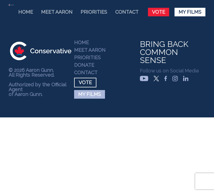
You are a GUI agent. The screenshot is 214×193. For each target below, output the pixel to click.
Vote (158, 12)
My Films (190, 12)
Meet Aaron (56, 12)
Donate (84, 65)
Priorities (94, 12)
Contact (127, 12)
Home (25, 12)
